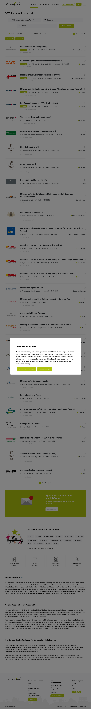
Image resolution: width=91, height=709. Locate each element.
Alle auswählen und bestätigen (26, 369)
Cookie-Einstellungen (44, 369)
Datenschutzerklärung (23, 364)
